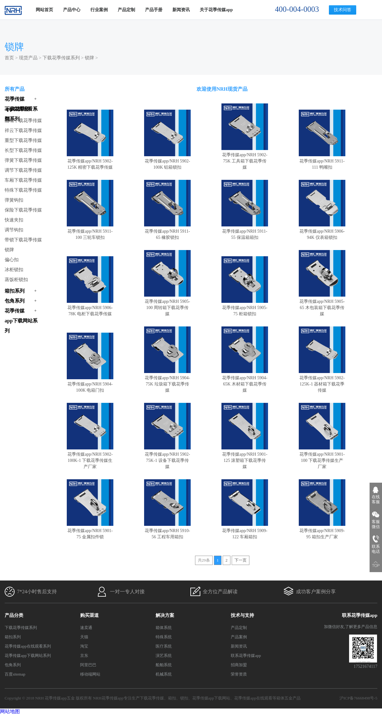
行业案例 (99, 9)
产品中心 (71, 9)
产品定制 (126, 9)
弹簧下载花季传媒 (23, 160)
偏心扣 (12, 259)
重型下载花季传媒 (23, 140)
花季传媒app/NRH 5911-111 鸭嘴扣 (322, 161)
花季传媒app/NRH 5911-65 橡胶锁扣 (167, 231)
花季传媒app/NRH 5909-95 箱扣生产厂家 (322, 530)
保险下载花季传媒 (23, 209)
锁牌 (89, 57)
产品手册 (153, 9)
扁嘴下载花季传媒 (23, 120)
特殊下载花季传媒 (23, 190)
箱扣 (172, 698)
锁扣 (184, 698)
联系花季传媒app (246, 655)
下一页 (240, 560)
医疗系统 (164, 646)
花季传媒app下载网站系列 (28, 655)
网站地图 (10, 711)
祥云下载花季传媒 (23, 130)
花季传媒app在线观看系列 (28, 646)
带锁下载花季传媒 (23, 239)
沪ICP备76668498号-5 (358, 698)
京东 (84, 655)
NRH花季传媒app (108, 698)
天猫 (84, 637)
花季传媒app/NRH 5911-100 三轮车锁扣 (90, 231)
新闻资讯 (181, 9)
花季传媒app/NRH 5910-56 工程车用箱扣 (167, 530)
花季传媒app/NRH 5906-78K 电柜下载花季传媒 (90, 307)
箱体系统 (164, 627)
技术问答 (342, 9)
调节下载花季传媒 (23, 170)
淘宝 (84, 646)
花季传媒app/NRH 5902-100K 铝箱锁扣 (167, 161)
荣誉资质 (239, 674)
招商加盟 (239, 665)
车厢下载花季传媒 (23, 180)
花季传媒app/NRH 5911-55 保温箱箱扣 (244, 231)
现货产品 (28, 57)
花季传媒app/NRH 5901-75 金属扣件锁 (90, 530)
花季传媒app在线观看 (253, 698)
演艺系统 (164, 655)
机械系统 (164, 674)
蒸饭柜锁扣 (16, 279)
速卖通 (86, 627)
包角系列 (13, 665)
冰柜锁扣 (14, 269)
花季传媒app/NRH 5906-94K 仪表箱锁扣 (322, 231)
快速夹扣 (14, 219)
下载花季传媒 (152, 698)
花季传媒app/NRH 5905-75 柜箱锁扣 (244, 307)
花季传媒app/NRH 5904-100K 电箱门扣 (90, 384)
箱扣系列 (13, 637)
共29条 (204, 560)
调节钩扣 (14, 229)
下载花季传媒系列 (61, 57)
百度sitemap (15, 674)
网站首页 (44, 9)
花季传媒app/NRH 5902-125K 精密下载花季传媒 (90, 161)
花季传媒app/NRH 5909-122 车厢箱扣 (244, 530)
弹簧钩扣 (14, 200)
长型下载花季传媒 (23, 150)
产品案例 (239, 637)
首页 (9, 57)
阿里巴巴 (88, 665)
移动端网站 (90, 674)
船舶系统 (164, 665)
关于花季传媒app (216, 9)
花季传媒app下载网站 (211, 698)
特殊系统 (164, 637)
